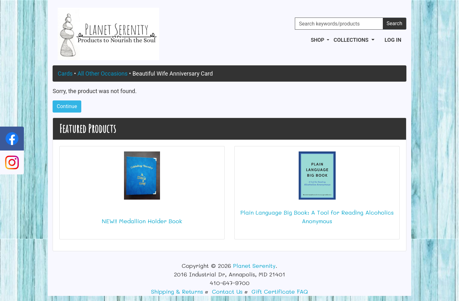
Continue (67, 106)
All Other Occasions (102, 73)
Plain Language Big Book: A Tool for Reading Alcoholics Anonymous (317, 217)
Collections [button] (351, 40)
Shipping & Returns (177, 291)
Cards (65, 73)
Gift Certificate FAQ (279, 291)
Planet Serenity (254, 265)
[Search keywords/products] (339, 24)
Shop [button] (318, 40)
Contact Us (227, 291)
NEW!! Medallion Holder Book (142, 221)
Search (394, 23)
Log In (393, 40)
